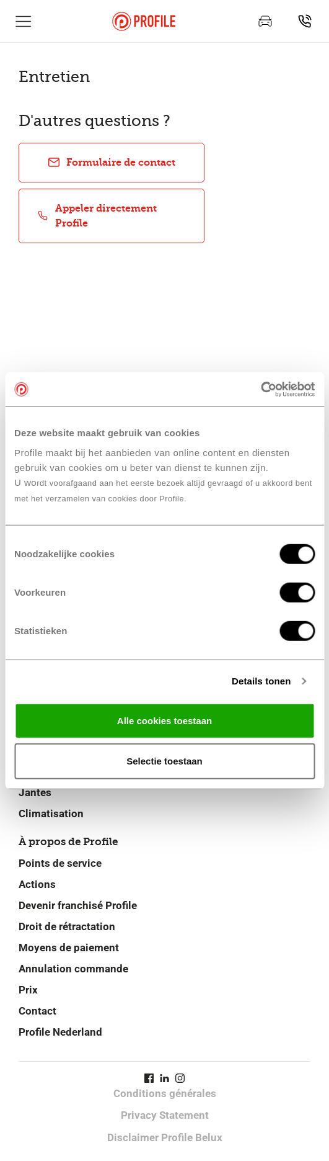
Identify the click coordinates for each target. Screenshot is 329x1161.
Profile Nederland (60, 1032)
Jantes (35, 792)
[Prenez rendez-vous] (265, 21)
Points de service (60, 863)
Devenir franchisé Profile (78, 905)
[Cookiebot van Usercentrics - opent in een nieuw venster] (260, 389)
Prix (28, 990)
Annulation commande (73, 968)
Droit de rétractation (67, 926)
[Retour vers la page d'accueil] (144, 21)
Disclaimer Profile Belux (164, 1137)
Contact (37, 1011)
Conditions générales (164, 1093)
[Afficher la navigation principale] (23, 21)
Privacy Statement (165, 1115)
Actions (37, 884)
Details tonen (261, 681)
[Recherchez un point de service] (305, 21)
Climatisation (51, 813)
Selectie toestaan (164, 761)
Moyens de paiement (69, 947)
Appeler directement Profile (97, 215)
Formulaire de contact (111, 162)
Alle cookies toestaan (164, 720)
